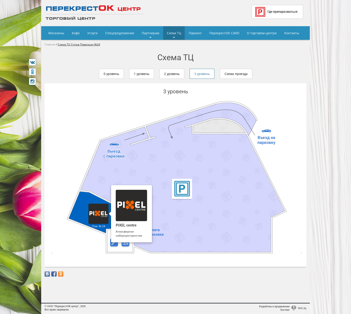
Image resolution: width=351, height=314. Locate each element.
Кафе (76, 33)
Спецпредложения (119, 33)
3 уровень (202, 74)
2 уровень (172, 74)
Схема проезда (236, 74)
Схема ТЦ (174, 33)
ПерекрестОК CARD (224, 33)
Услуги (92, 33)
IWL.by (302, 308)
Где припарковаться (276, 12)
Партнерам (150, 33)
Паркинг (195, 33)
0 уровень (111, 74)
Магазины (56, 33)
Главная (50, 44)
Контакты (291, 33)
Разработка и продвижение (274, 306)
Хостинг (285, 309)
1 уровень (141, 74)
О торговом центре (262, 33)
